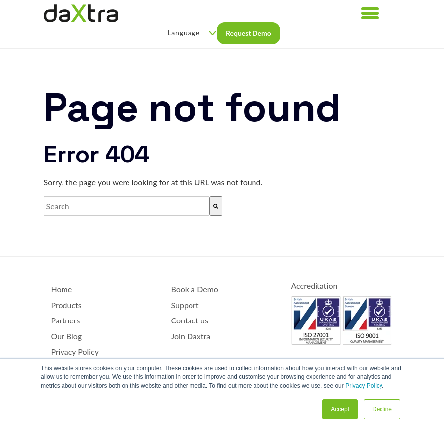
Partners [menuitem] (65, 320)
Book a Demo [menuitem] (194, 289)
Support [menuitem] (185, 305)
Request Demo (248, 33)
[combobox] (126, 206)
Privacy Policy (363, 385)
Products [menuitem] (66, 305)
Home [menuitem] (61, 289)
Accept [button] (340, 409)
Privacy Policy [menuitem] (75, 351)
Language (191, 32)
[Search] (215, 206)
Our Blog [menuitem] (66, 336)
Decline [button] (382, 409)
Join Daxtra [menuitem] (191, 336)
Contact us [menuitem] (189, 320)
